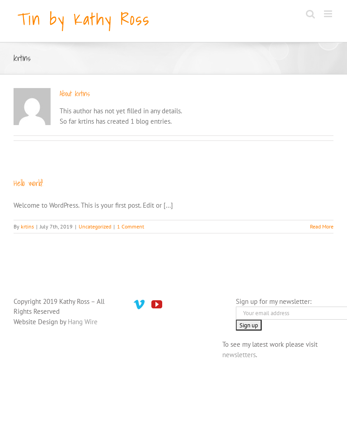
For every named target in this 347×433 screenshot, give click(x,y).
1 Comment (130, 226)
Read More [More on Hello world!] (321, 226)
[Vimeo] (139, 304)
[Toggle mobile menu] (328, 14)
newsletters (239, 354)
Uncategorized (95, 226)
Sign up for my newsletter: (273, 301)
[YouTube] (156, 304)
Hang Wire (83, 321)
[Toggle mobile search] (310, 14)
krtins (27, 226)
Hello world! (28, 183)
